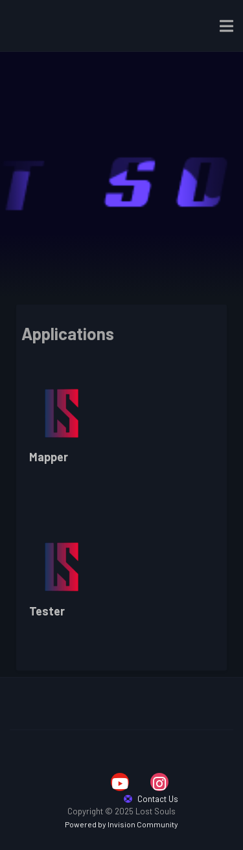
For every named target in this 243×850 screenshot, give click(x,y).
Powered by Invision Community (121, 824)
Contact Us (151, 799)
